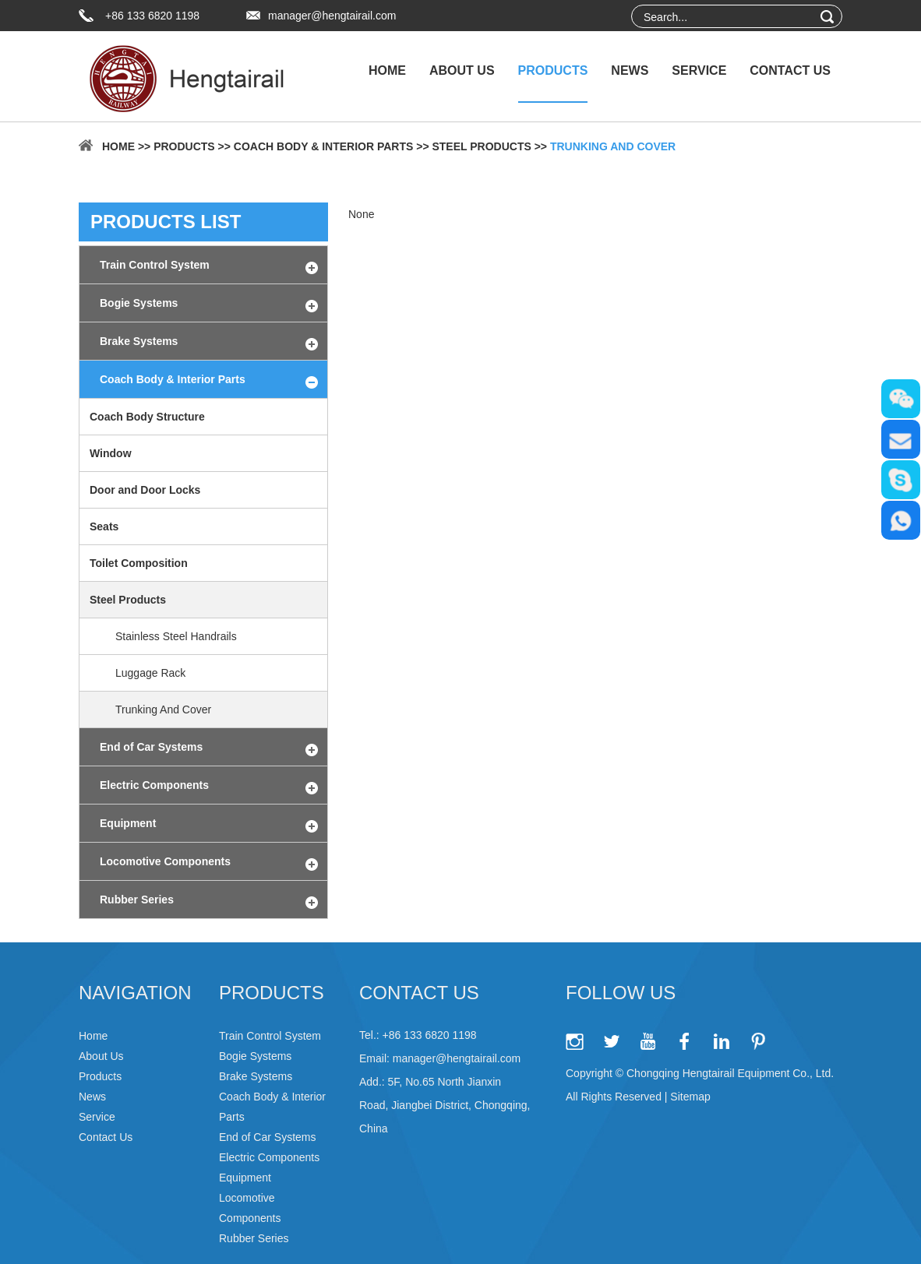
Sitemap (690, 1096)
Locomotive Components (165, 861)
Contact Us (790, 70)
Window (111, 453)
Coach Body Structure (147, 416)
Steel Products (481, 146)
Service (699, 70)
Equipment (128, 823)
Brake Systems (139, 341)
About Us (462, 70)
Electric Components (154, 785)
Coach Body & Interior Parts (324, 146)
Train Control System (155, 265)
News (629, 70)
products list (165, 221)
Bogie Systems (139, 303)
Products (553, 70)
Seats (104, 526)
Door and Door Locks (145, 490)
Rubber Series (137, 899)
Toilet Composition (139, 563)
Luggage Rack (150, 673)
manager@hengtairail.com (332, 15)
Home (387, 70)
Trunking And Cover (613, 146)
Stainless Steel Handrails (176, 636)
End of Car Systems (151, 747)
